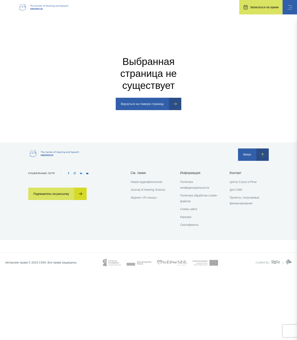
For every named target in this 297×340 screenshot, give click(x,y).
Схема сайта (188, 209)
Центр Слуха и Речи (243, 182)
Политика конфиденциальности (194, 184)
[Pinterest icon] (81, 173)
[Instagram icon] (75, 173)
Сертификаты (189, 224)
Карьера (185, 217)
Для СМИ (236, 189)
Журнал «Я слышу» (144, 197)
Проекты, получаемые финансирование (244, 200)
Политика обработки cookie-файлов (199, 198)
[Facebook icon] (68, 173)
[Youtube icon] (87, 173)
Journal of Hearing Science (148, 189)
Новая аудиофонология (146, 182)
